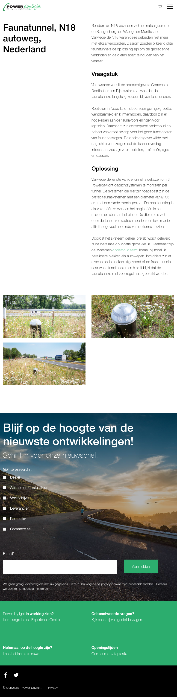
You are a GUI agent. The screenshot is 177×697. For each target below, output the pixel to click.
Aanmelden (141, 567)
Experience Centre (45, 620)
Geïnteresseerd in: (17, 470)
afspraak (119, 654)
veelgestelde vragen (126, 620)
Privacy (53, 687)
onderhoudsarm (124, 250)
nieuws (33, 654)
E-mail (8, 554)
